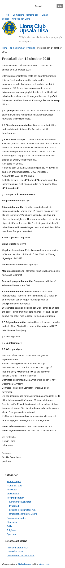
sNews (41, 564)
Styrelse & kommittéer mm (22, 510)
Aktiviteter (12, 489)
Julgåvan (11, 530)
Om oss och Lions (21, 18)
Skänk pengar (14, 481)
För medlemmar (17, 48)
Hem (7, 15)
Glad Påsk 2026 (15, 551)
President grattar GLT (17, 547)
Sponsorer (12, 534)
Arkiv (9, 526)
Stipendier (12, 522)
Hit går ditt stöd (14, 485)
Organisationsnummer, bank (23, 514)
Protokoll (30, 48)
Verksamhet (13, 493)
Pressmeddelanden (16, 518)
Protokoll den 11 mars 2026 (20, 555)
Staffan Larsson (24, 564)
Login (48, 564)
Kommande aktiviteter (20, 501)
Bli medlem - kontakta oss (25, 15)
